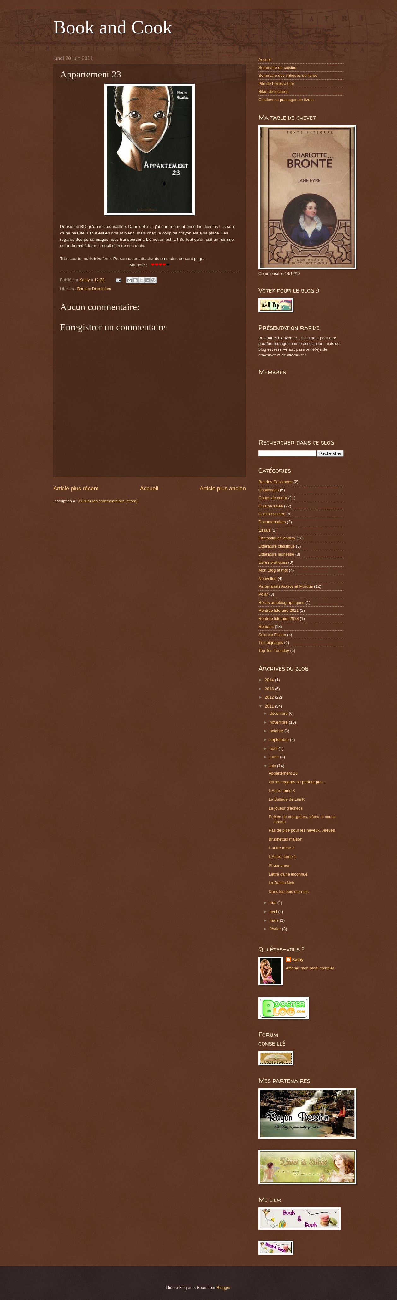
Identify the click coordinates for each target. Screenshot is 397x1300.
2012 (270, 697)
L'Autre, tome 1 (282, 856)
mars (275, 920)
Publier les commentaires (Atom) (108, 501)
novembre (279, 722)
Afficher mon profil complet (310, 968)
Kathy (298, 959)
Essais (264, 530)
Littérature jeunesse (276, 554)
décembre (279, 713)
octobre (277, 730)
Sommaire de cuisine (277, 67)
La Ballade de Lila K (287, 799)
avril (274, 911)
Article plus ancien (223, 488)
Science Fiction (272, 634)
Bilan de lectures (273, 91)
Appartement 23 (283, 773)
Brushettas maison (285, 839)
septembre (280, 739)
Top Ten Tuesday (273, 650)
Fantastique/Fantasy (276, 538)
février (276, 928)
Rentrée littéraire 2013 (278, 618)
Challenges (268, 490)
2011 (270, 706)
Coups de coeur (272, 497)
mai (273, 902)
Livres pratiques (272, 562)
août (274, 748)
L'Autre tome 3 (282, 790)
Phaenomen (279, 865)
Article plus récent (75, 488)
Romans (266, 626)
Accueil (149, 488)
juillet (275, 757)
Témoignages (270, 642)
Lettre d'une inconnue (288, 874)
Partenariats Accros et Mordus (285, 586)
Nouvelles (267, 578)
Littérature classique (276, 546)
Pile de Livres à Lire (276, 83)
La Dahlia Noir (281, 882)
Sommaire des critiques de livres (287, 75)
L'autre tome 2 (281, 848)
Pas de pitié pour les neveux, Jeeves (302, 830)
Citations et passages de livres (286, 99)
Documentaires (272, 521)
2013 (270, 688)
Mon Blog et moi (273, 570)
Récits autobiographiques (281, 602)
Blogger (224, 1287)
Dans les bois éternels (289, 891)
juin (273, 765)
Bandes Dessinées (94, 288)
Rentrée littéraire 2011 (278, 610)
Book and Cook (112, 27)
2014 (270, 679)
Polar (263, 594)
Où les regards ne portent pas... (297, 782)
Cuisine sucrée (271, 514)
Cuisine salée (270, 506)
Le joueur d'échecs (286, 808)
